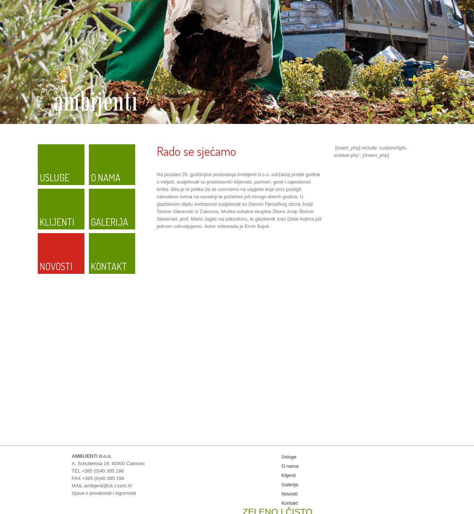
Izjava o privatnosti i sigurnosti (104, 493)
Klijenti (57, 222)
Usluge (54, 177)
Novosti (56, 266)
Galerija (109, 222)
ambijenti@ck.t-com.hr (108, 485)
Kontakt (109, 266)
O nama (105, 177)
